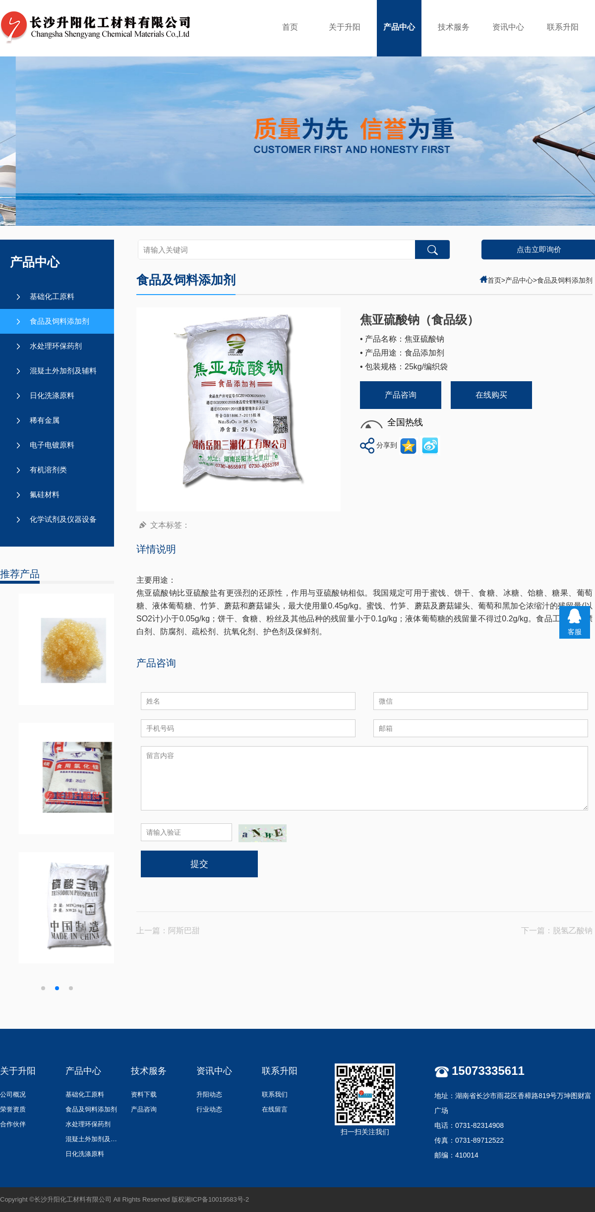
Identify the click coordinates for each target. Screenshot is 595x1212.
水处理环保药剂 (56, 346)
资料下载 (144, 1094)
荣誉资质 (13, 1109)
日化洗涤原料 (52, 395)
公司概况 (13, 1094)
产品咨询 (400, 395)
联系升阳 (563, 27)
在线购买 (491, 395)
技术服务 (454, 27)
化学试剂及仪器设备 (63, 519)
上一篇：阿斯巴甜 (168, 930)
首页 (290, 27)
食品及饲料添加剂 (59, 321)
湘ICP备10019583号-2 (216, 1199)
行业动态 (209, 1109)
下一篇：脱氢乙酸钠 (557, 930)
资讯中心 (508, 27)
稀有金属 (45, 420)
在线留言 (275, 1109)
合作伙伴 (13, 1124)
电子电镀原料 (52, 445)
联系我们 (275, 1094)
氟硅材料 (45, 494)
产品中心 (399, 27)
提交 (199, 864)
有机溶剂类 (48, 469)
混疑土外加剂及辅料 (63, 370)
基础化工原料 (52, 296)
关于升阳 (344, 27)
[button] (43, 988)
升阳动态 (209, 1094)
